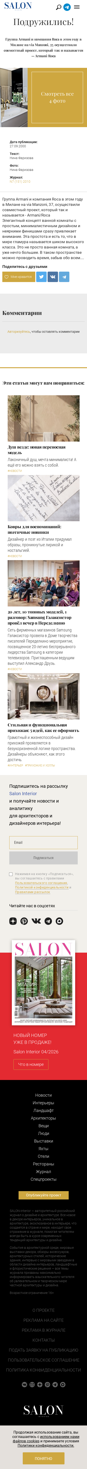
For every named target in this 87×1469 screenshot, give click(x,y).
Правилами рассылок (32, 892)
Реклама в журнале (43, 1330)
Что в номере (31, 1064)
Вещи (44, 1125)
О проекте (43, 1310)
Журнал (43, 1171)
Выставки (43, 1141)
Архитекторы (43, 1118)
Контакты (43, 1340)
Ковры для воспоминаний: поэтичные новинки (34, 529)
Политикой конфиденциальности (42, 887)
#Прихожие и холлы (40, 765)
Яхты (43, 1148)
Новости (43, 1095)
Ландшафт (43, 1110)
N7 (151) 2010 (20, 181)
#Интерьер (15, 765)
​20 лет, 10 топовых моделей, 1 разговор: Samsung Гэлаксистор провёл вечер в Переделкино (39, 617)
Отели (43, 1156)
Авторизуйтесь (18, 331)
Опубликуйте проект (43, 1195)
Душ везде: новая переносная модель (37, 449)
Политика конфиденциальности (43, 1370)
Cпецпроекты (44, 1179)
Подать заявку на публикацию (43, 1350)
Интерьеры (43, 1102)
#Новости (15, 471)
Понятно (43, 1458)
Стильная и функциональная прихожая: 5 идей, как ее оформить (43, 727)
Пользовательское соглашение (43, 1360)
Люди (43, 1133)
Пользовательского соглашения (41, 883)
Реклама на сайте (43, 1320)
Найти (58, 7)
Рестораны (43, 1163)
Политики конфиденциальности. (46, 1445)
